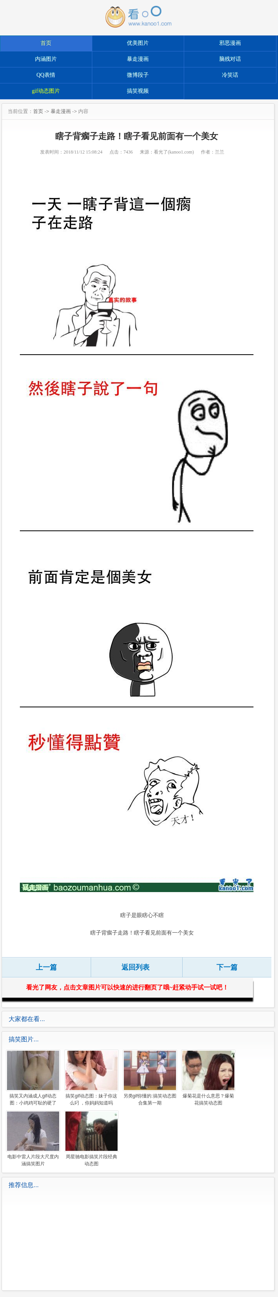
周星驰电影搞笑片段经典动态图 (91, 1138)
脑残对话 (230, 59)
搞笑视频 (138, 91)
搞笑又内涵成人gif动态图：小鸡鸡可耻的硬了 (33, 1078)
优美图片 (138, 43)
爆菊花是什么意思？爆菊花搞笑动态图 (208, 1078)
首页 (45, 43)
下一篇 (227, 967)
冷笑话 (230, 75)
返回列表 (135, 967)
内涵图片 (46, 59)
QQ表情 (46, 75)
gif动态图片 (46, 91)
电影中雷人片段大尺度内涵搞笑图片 (33, 1138)
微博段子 (138, 75)
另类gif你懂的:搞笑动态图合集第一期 (150, 1078)
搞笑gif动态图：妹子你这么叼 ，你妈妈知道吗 (91, 1078)
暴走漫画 (138, 59)
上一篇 (46, 967)
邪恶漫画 (230, 43)
